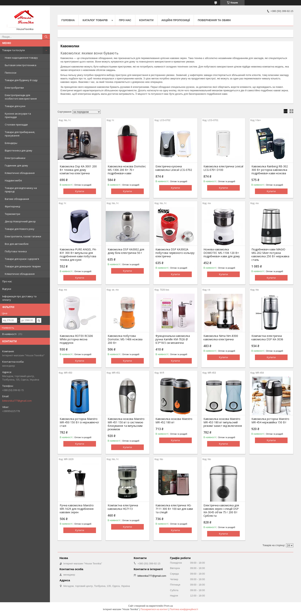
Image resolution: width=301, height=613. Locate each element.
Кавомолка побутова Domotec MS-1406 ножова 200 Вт (125, 339)
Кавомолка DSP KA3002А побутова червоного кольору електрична (174, 253)
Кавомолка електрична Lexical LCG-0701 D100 (223, 168)
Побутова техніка (16, 251)
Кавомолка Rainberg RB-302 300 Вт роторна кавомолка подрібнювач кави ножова (269, 170)
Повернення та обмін (214, 20)
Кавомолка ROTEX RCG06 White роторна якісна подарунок (76, 339)
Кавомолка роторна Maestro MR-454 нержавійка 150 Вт (270, 420)
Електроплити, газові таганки (23, 236)
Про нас (7, 281)
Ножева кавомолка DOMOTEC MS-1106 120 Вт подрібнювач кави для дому (221, 253)
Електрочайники (15, 158)
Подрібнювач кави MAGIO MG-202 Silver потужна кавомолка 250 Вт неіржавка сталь (270, 255)
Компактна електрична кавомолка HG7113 (123, 507)
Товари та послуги (13, 50)
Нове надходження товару (21, 57)
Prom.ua (168, 606)
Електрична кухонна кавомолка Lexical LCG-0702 (173, 168)
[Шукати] (46, 37)
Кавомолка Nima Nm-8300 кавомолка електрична (220, 337)
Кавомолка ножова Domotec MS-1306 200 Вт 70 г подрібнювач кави (127, 170)
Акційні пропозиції (175, 20)
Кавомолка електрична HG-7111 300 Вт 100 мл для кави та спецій (174, 509)
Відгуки (6, 289)
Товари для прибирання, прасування (20, 133)
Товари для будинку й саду (21, 80)
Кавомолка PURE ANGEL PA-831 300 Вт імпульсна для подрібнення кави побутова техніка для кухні (78, 255)
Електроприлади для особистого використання (21, 96)
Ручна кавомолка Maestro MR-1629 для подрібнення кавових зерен (77, 509)
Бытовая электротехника (20, 65)
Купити (79, 191)
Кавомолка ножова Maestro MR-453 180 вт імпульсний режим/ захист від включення (222, 422)
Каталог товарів (95, 20)
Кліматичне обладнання (20, 173)
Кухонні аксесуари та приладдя (18, 115)
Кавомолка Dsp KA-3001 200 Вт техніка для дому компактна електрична (78, 170)
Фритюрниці (12, 206)
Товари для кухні (15, 106)
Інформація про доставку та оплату (19, 298)
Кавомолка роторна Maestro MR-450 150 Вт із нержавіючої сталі (79, 422)
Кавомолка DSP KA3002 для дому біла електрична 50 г (126, 251)
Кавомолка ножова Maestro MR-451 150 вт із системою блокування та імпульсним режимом (126, 424)
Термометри (12, 214)
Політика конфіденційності (184, 609)
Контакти (146, 20)
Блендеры (11, 143)
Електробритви (14, 87)
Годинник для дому (16, 165)
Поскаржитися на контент (154, 609)
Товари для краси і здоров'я (22, 259)
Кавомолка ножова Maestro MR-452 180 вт (173, 420)
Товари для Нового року (19, 229)
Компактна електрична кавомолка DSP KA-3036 (267, 337)
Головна (68, 20)
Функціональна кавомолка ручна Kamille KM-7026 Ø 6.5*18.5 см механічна (172, 339)
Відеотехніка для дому (18, 150)
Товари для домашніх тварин (23, 266)
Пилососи (10, 72)
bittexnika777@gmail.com (17, 400)
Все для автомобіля (16, 244)
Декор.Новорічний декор (20, 221)
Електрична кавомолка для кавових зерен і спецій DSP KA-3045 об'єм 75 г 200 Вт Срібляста (221, 510)
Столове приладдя (16, 124)
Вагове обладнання (17, 199)
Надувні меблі (13, 180)
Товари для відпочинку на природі (21, 189)
